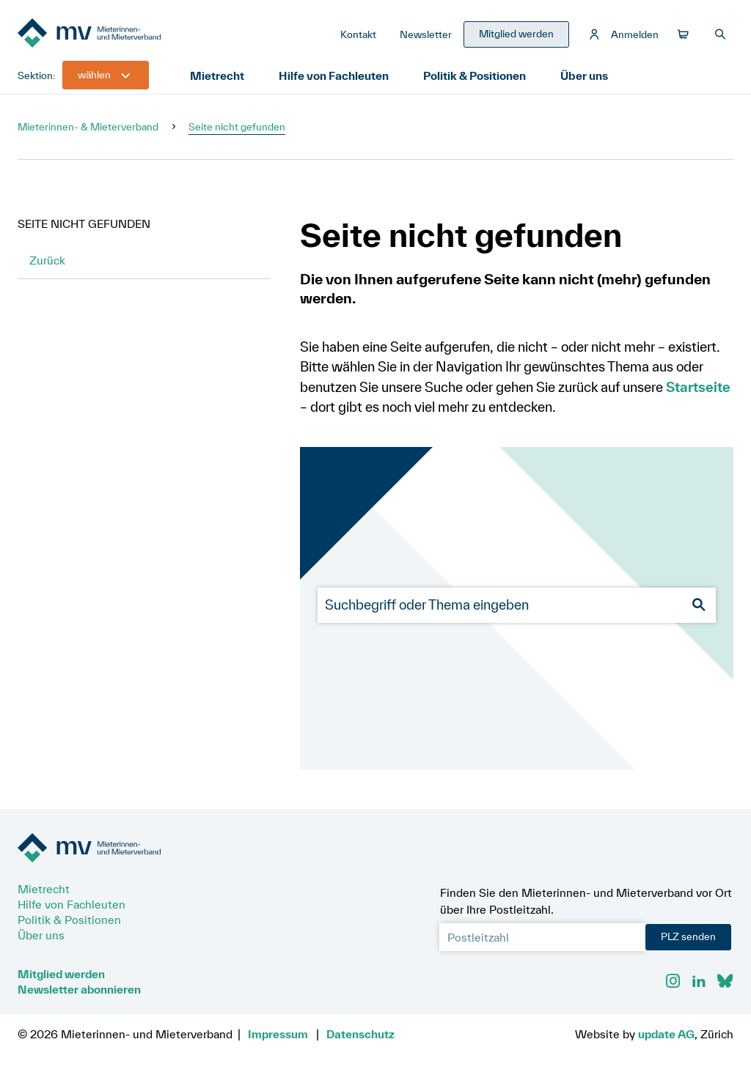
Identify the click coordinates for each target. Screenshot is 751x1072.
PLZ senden (688, 936)
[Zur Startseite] (128, 35)
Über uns (585, 76)
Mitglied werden (61, 973)
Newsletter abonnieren (79, 989)
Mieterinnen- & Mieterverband (88, 127)
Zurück (47, 260)
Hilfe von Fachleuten (334, 76)
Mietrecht (217, 76)
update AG (666, 1033)
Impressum (278, 1033)
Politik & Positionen (475, 76)
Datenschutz (360, 1033)
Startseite (698, 388)
